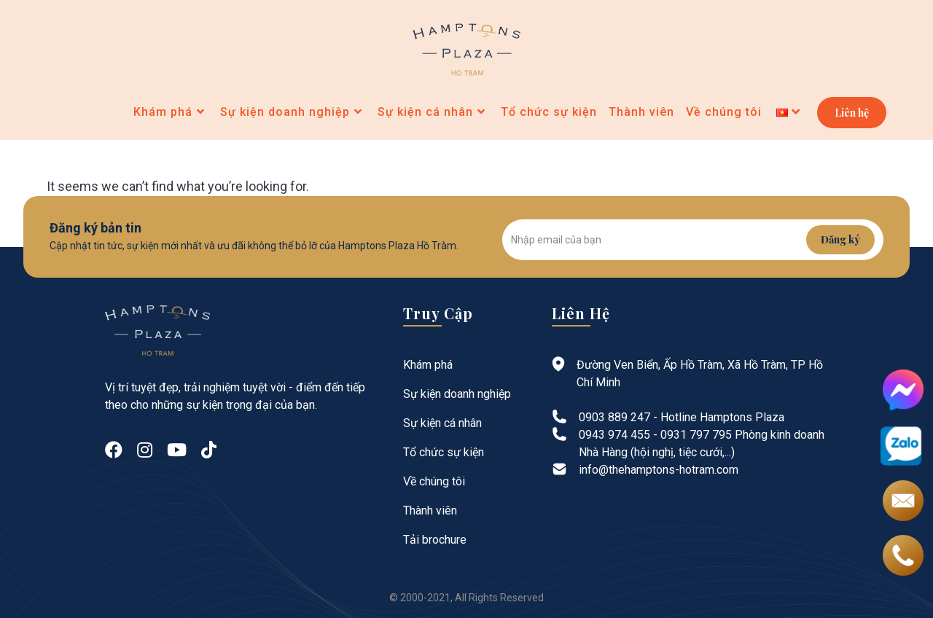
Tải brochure (434, 540)
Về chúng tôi (434, 481)
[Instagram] (144, 450)
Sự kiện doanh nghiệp (457, 394)
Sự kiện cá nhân (442, 423)
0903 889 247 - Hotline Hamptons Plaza (681, 417)
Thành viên (430, 510)
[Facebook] (113, 450)
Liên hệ (852, 113)
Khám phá (428, 365)
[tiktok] (208, 450)
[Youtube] (177, 450)
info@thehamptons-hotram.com (658, 470)
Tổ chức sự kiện (443, 452)
